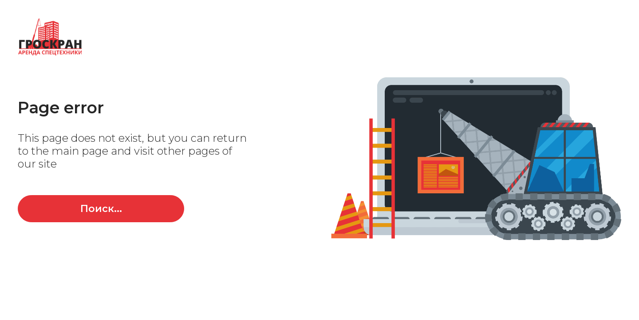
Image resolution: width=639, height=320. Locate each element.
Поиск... (101, 209)
